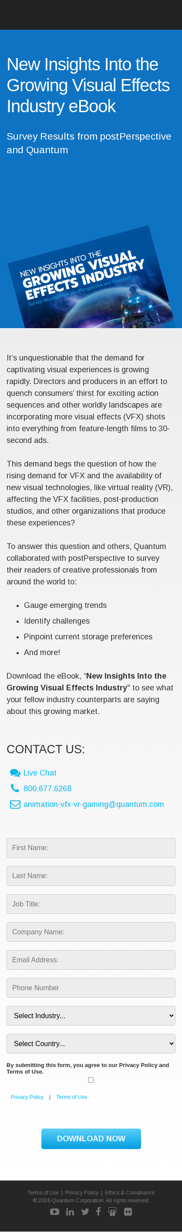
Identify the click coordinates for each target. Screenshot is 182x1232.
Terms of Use (72, 1098)
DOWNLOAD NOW (91, 1139)
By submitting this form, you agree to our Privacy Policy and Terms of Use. (88, 1069)
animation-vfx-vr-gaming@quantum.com (94, 804)
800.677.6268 (47, 789)
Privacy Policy (27, 1098)
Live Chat (40, 773)
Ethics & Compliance (130, 1193)
